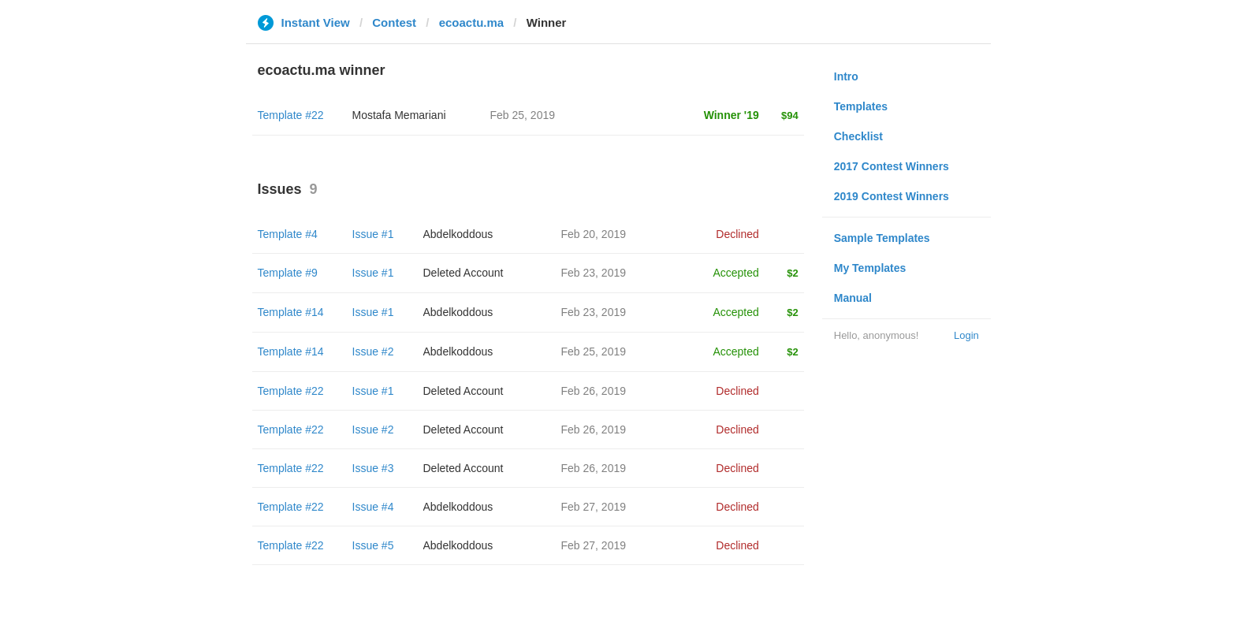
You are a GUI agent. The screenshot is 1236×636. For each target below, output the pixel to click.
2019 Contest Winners (891, 196)
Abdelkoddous (458, 234)
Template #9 (288, 272)
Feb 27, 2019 (594, 506)
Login (966, 335)
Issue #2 (373, 351)
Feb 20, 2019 (594, 234)
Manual (853, 298)
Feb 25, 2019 (594, 351)
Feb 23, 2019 (594, 272)
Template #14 (291, 312)
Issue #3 (373, 468)
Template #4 (288, 234)
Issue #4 (373, 506)
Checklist (858, 136)
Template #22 (291, 115)
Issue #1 (373, 234)
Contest (394, 22)
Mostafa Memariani (399, 115)
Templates (861, 106)
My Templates (870, 268)
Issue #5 (373, 545)
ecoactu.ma (471, 22)
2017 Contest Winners (891, 166)
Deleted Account (463, 272)
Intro (846, 76)
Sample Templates (882, 238)
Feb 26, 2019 (594, 391)
